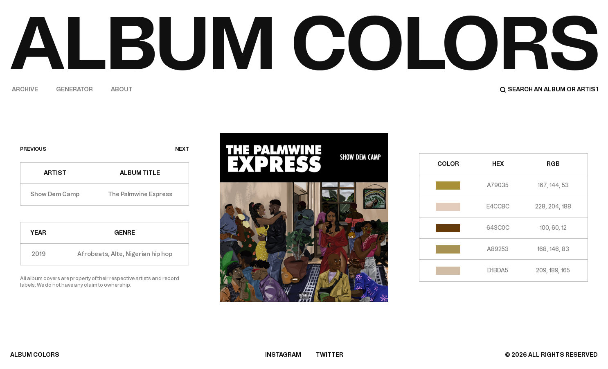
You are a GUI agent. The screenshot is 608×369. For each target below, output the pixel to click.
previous (33, 149)
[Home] (304, 42)
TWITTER (329, 354)
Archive (25, 89)
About (122, 89)
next (182, 149)
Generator (74, 89)
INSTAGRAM (283, 354)
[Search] (549, 89)
